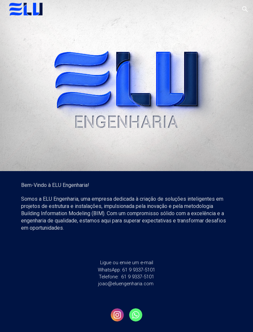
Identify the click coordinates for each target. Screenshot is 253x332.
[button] (245, 9)
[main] (126, 210)
